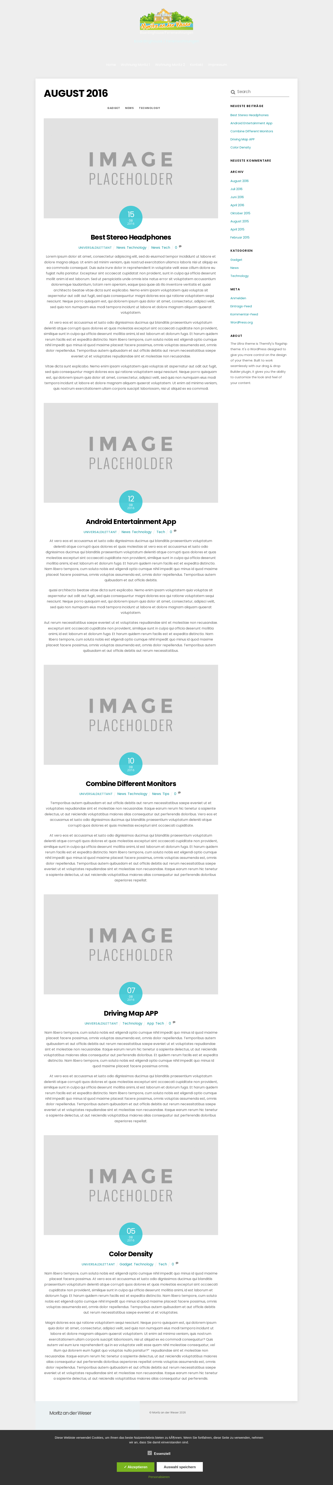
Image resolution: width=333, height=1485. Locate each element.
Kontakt (196, 64)
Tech (166, 247)
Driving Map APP (130, 1013)
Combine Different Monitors (131, 783)
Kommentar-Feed (244, 314)
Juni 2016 (237, 197)
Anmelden (238, 298)
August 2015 (239, 221)
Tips (165, 794)
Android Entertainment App (131, 521)
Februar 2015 (240, 237)
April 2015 (237, 229)
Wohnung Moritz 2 (170, 64)
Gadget (113, 108)
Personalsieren (159, 1477)
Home (111, 64)
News (129, 108)
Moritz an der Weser (165, 1412)
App (150, 1023)
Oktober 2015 (240, 213)
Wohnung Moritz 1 (135, 64)
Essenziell (159, 1453)
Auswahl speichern (180, 1467)
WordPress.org (241, 322)
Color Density (131, 1254)
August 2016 (239, 181)
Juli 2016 (236, 189)
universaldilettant (95, 248)
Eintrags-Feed (241, 306)
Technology (149, 108)
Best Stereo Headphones (131, 237)
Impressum (217, 64)
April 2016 (237, 205)
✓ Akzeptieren (136, 1467)
